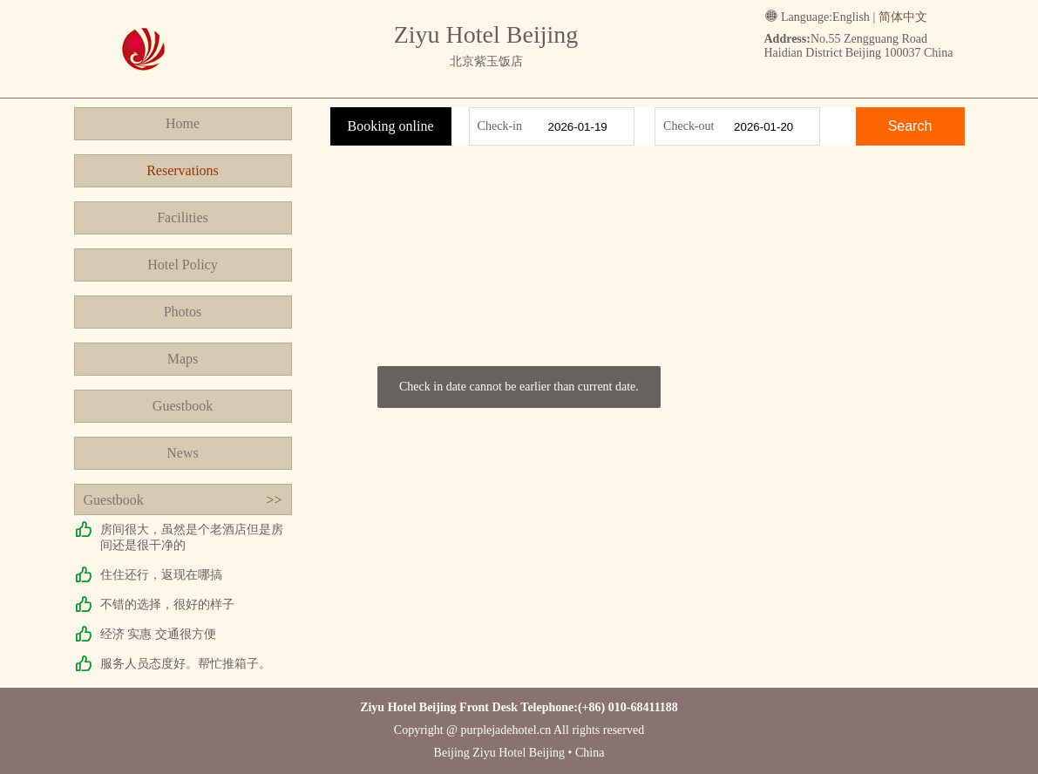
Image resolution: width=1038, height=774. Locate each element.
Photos (183, 311)
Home (183, 123)
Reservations (182, 170)
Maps (183, 358)
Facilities (182, 217)
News (182, 452)
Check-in (500, 125)
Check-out (688, 125)
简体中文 (903, 17)
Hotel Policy (182, 264)
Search (910, 126)
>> (274, 499)
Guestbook (183, 405)
